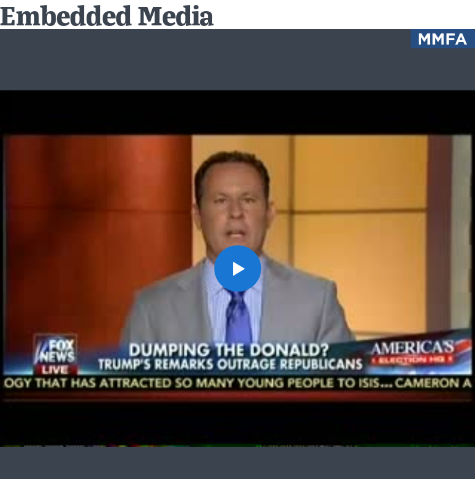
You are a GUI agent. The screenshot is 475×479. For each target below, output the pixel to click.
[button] (237, 268)
